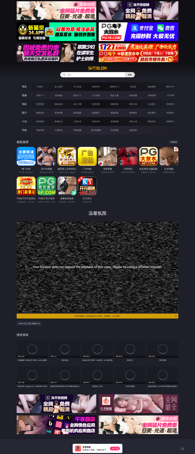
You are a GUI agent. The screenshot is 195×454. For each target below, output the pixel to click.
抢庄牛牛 (170, 86)
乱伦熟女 (152, 104)
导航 (24, 130)
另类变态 (170, 104)
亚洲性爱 (40, 104)
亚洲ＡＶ (40, 95)
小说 (24, 121)
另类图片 (170, 112)
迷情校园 (115, 121)
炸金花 (133, 86)
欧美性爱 (96, 104)
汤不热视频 (96, 130)
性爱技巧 (170, 121)
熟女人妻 (115, 95)
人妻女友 (77, 121)
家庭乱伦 (59, 121)
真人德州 (59, 86)
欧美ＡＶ (77, 95)
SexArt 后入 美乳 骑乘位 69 (29, 323)
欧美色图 (77, 112)
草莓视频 (77, 130)
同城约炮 (40, 130)
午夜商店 (59, 130)
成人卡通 (77, 104)
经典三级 (133, 104)
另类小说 (133, 121)
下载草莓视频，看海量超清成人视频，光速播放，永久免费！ (125, 316)
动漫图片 (96, 112)
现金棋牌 (152, 86)
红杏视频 (115, 130)
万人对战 (77, 86)
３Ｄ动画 (96, 95)
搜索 (130, 74)
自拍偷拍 (59, 95)
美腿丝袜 (115, 112)
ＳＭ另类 (170, 95)
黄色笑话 (152, 121)
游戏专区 (96, 86)
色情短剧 (133, 130)
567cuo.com (97, 68)
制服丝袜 (115, 104)
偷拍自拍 (59, 104)
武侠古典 (96, 121)
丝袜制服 (133, 95)
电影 (24, 104)
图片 (24, 112)
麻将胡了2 (114, 86)
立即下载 (114, 448)
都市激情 (40, 121)
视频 (24, 95)
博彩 (24, 86)
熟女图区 (152, 112)
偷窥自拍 (40, 112)
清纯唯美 (133, 112)
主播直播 (152, 95)
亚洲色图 (59, 112)
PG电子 (40, 86)
